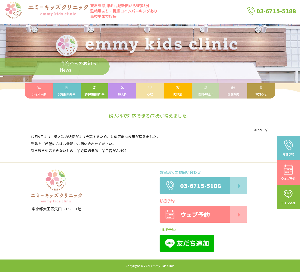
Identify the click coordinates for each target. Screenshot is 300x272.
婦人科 (122, 91)
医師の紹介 (205, 91)
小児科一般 (39, 91)
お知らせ (261, 91)
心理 (150, 91)
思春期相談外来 (94, 91)
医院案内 (233, 91)
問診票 (177, 91)
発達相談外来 (66, 91)
